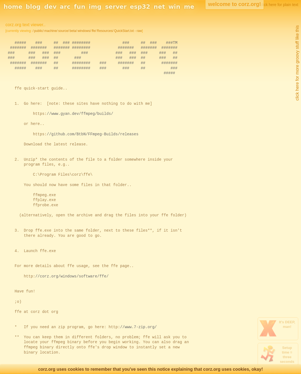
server (116, 6)
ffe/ (94, 31)
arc (65, 6)
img (95, 6)
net (159, 6)
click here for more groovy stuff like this (297, 63)
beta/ (73, 31)
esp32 (140, 6)
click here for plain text (279, 4)
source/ (63, 31)
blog (33, 6)
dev (50, 6)
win (174, 6)
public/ (39, 31)
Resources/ (105, 31)
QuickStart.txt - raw (128, 31)
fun (79, 6)
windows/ (84, 31)
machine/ (51, 31)
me (189, 6)
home (13, 6)
